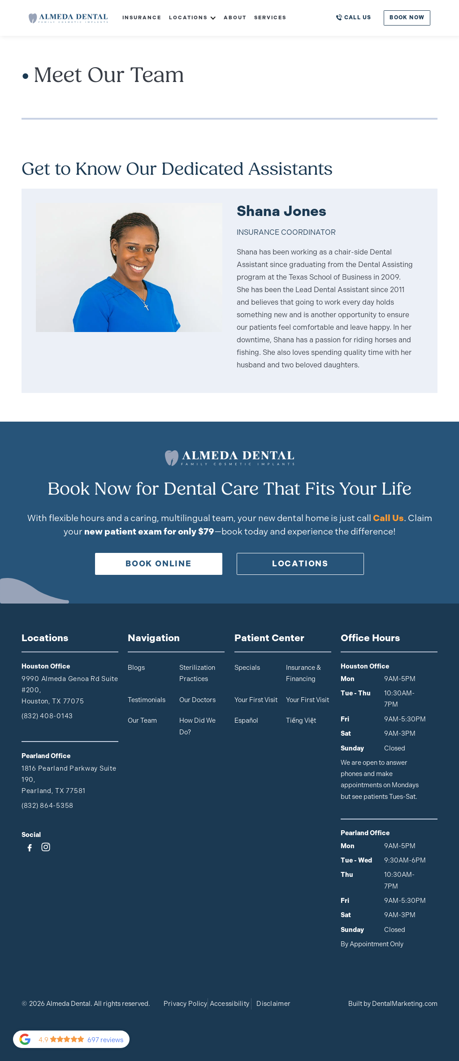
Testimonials (146, 700)
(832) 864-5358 (48, 806)
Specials (247, 668)
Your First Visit (255, 700)
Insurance (141, 17)
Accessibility (230, 1004)
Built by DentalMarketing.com (392, 1004)
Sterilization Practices (197, 673)
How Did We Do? (197, 726)
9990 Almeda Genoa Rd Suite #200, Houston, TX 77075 (70, 690)
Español (246, 720)
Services (270, 17)
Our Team (142, 720)
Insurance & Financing (303, 673)
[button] (189, 18)
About (235, 17)
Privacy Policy (186, 1004)
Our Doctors (197, 700)
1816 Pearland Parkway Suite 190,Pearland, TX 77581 (69, 779)
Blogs (136, 668)
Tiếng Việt (301, 720)
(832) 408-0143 (47, 716)
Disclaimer (273, 1004)
